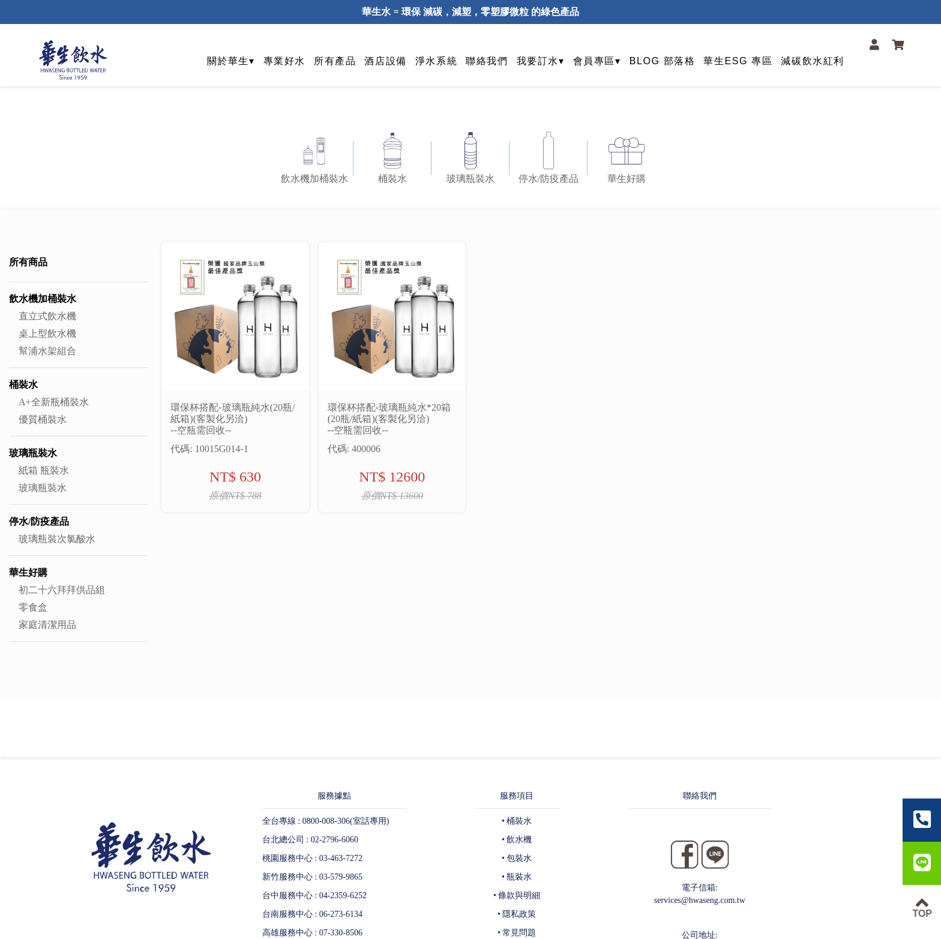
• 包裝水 (517, 858)
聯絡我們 (487, 61)
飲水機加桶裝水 (42, 299)
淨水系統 (436, 61)
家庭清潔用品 (47, 625)
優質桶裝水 (43, 419)
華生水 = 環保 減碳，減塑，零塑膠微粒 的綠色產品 (470, 12)
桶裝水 (23, 384)
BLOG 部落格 (663, 61)
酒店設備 (385, 61)
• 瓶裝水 (517, 876)
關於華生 (228, 61)
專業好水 (284, 61)
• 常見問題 (517, 932)
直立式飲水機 (47, 316)
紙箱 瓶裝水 (44, 470)
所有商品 (28, 262)
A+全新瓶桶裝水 (54, 402)
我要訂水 (538, 61)
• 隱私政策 (517, 914)
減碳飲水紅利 (812, 61)
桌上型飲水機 (47, 333)
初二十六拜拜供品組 (62, 590)
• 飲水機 (517, 839)
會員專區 (594, 61)
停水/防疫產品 (39, 521)
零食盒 (33, 607)
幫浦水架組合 (47, 351)
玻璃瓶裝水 (33, 453)
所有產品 (335, 61)
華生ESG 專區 (737, 61)
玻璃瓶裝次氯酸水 (57, 539)
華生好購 (28, 572)
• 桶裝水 (517, 821)
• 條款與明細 (516, 895)
